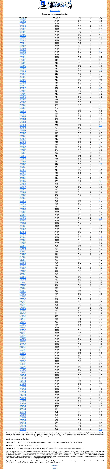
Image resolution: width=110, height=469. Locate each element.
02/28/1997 (23, 228)
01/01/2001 (23, 374)
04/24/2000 (23, 318)
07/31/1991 (23, 124)
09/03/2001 (23, 428)
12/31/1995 (23, 206)
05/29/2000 (23, 326)
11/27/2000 (23, 366)
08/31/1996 (23, 219)
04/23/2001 (23, 399)
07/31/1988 (23, 68)
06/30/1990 (23, 104)
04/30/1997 (23, 231)
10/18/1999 (23, 276)
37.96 (100, 107)
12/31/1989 (23, 95)
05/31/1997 (23, 233)
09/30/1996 (23, 220)
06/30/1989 (23, 85)
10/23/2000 (23, 358)
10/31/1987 (23, 54)
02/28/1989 (23, 79)
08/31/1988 (23, 70)
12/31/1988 (23, 76)
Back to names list (55, 11)
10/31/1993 (23, 166)
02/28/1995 (23, 191)
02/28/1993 (23, 154)
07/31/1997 (23, 236)
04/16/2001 (23, 397)
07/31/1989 (23, 87)
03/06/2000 (23, 307)
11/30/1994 (23, 186)
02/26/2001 (23, 386)
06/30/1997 (23, 234)
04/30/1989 (23, 82)
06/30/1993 (23, 160)
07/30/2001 (23, 420)
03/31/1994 (23, 174)
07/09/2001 (23, 416)
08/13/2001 (23, 423)
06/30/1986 (23, 29)
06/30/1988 (23, 67)
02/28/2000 (23, 306)
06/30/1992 (23, 141)
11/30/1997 (23, 242)
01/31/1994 (23, 171)
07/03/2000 (23, 333)
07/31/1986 (23, 31)
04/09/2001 (23, 396)
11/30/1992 (23, 149)
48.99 (100, 430)
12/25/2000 (23, 372)
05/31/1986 (23, 28)
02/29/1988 (23, 60)
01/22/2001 (23, 378)
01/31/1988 (23, 59)
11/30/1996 (23, 223)
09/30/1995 (23, 202)
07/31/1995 (23, 199)
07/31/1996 (23, 217)
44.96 (100, 237)
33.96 (100, 33)
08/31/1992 (23, 144)
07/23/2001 (23, 419)
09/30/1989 (23, 90)
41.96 (100, 181)
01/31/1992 (23, 133)
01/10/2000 (23, 295)
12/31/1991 (23, 132)
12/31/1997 (23, 243)
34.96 (100, 51)
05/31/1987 (23, 46)
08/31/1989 (23, 88)
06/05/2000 (23, 327)
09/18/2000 (23, 351)
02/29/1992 (23, 135)
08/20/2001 (23, 425)
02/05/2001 (23, 382)
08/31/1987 (23, 51)
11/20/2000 (23, 364)
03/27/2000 (23, 312)
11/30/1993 (23, 167)
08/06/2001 (23, 422)
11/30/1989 (23, 93)
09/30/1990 (23, 109)
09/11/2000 (23, 349)
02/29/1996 (23, 209)
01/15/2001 (23, 377)
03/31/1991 (23, 118)
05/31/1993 (23, 158)
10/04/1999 (23, 273)
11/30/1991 (23, 130)
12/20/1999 (23, 290)
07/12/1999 (23, 254)
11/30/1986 (23, 37)
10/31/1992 (23, 147)
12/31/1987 (23, 57)
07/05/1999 (23, 253)
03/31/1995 (23, 192)
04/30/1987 (23, 45)
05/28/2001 (23, 406)
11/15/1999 (23, 282)
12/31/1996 (23, 225)
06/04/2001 (23, 408)
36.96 (100, 88)
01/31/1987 (23, 40)
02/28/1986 (23, 23)
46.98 (100, 267)
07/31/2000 (23, 340)
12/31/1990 (23, 113)
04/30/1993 (23, 157)
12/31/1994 (23, 188)
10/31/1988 (23, 73)
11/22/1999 (23, 284)
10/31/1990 (23, 110)
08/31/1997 (23, 237)
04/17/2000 (23, 316)
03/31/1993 (23, 155)
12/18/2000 (23, 371)
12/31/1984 (23, 19)
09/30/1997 (23, 239)
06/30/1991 (23, 122)
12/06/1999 (23, 287)
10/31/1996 (23, 222)
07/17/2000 (23, 337)
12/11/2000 (23, 369)
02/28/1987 (23, 42)
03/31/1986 (23, 25)
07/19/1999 (23, 256)
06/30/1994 (23, 178)
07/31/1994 (23, 180)
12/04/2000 (23, 368)
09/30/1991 (23, 127)
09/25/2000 (23, 352)
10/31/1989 (23, 91)
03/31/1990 (23, 99)
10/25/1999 (23, 278)
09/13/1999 (23, 268)
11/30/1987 (23, 56)
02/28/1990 (23, 98)
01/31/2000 (23, 299)
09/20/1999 (23, 270)
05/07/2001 (23, 402)
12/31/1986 (23, 39)
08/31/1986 (23, 33)
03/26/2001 (23, 392)
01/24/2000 (23, 298)
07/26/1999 (23, 257)
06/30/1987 (23, 48)
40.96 (100, 163)
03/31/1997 (23, 230)
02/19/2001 (23, 385)
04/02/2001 (23, 394)
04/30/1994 (23, 175)
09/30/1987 (23, 53)
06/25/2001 (23, 413)
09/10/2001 (23, 430)
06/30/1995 (23, 197)
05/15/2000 (23, 323)
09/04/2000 (23, 347)
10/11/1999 (23, 275)
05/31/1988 (23, 65)
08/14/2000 (23, 343)
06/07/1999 (23, 247)
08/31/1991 (23, 126)
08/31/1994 (23, 181)
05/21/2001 (23, 405)
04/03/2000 (23, 313)
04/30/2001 (23, 400)
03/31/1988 (23, 62)
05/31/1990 (23, 102)
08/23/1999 (23, 264)
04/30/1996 (23, 212)
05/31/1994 (23, 177)
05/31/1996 (23, 214)
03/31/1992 (23, 136)
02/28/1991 (23, 116)
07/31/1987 (23, 50)
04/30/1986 (23, 26)
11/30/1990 (23, 112)
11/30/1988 (23, 74)
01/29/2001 (23, 380)
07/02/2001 (23, 414)
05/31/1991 (23, 121)
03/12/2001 (23, 389)
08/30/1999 (23, 265)
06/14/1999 (23, 248)
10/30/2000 (23, 360)
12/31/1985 (23, 20)
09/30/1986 (23, 34)
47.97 (100, 347)
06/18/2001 (23, 411)
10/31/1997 (23, 240)
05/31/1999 (23, 245)
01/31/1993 (23, 152)
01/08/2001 (23, 375)
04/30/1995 (23, 194)
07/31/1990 (23, 105)
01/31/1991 (23, 115)
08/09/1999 (23, 261)
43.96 (100, 219)
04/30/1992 (23, 138)
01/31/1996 (23, 208)
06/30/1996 (23, 216)
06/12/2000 (23, 329)
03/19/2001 (23, 391)
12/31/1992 (23, 150)
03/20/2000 (23, 310)
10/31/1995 (23, 203)
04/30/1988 (23, 64)
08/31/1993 (23, 163)
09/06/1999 (23, 267)
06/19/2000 (23, 330)
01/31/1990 (23, 96)
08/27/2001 (23, 427)
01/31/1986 (23, 22)
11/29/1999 (23, 285)
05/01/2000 (23, 320)
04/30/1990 (23, 101)
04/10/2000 (23, 315)
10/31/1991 (23, 129)
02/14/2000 (23, 302)
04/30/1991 (23, 119)
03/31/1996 (23, 211)
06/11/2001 (23, 409)
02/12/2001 (23, 383)
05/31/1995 (23, 195)
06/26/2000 (23, 332)
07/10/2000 (23, 335)
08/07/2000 (23, 341)
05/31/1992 (23, 140)
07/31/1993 (23, 161)
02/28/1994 (23, 172)
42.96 (100, 200)
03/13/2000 (23, 309)
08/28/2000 (23, 346)
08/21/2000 (23, 344)
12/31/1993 (23, 169)
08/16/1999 (23, 262)
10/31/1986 (23, 36)
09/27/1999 (23, 271)
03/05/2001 (23, 388)
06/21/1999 (23, 250)
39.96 (100, 144)
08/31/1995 (23, 200)
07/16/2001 (23, 417)
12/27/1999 (23, 292)
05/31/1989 (23, 84)
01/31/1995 (23, 189)
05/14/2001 (23, 403)
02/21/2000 (23, 304)
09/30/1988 (23, 71)
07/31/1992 (23, 143)
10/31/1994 (23, 185)
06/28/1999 (23, 251)
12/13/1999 (23, 288)
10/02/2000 (23, 354)
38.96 (100, 126)
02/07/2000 (23, 301)
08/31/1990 (23, 107)
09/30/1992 (23, 146)
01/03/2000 (23, 293)
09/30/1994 (23, 183)
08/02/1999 (23, 259)
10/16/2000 (23, 357)
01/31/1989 (23, 78)
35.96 (100, 70)
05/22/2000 (23, 324)
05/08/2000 (23, 321)
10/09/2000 (23, 355)
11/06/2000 (23, 361)
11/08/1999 (23, 281)
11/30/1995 (23, 205)
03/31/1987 (23, 43)
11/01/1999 (23, 279)
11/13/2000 (23, 363)
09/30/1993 (23, 164)
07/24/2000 (23, 338)
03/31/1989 (23, 81)
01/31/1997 (23, 226)
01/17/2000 (23, 296)
